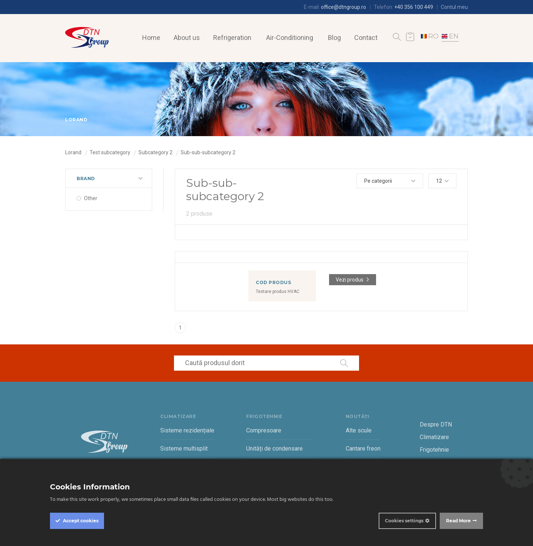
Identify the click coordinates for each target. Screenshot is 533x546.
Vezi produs (349, 280)
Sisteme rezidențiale (187, 430)
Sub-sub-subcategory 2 (208, 152)
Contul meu (454, 7)
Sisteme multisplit (184, 448)
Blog (334, 37)
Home (151, 37)
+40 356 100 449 (413, 7)
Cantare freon (363, 448)
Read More (458, 520)
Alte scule (359, 430)
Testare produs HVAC (277, 291)
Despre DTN (436, 424)
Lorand (73, 152)
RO (430, 36)
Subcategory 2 (155, 152)
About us (187, 37)
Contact (366, 37)
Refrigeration (232, 37)
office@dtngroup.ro (343, 7)
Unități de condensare (274, 448)
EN (450, 36)
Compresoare (263, 430)
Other (90, 198)
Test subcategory (110, 152)
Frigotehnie (434, 449)
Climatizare (434, 437)
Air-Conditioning (289, 37)
